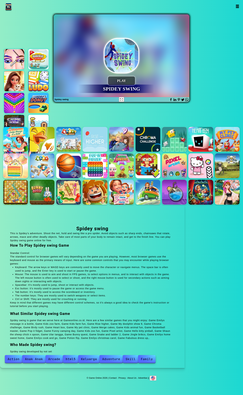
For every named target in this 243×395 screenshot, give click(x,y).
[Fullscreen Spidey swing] (121, 99)
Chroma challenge (148, 139)
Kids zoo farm (42, 139)
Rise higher (95, 139)
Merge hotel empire (14, 81)
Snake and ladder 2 (68, 192)
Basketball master (68, 165)
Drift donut (38, 103)
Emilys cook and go (148, 192)
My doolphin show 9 (121, 139)
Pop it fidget (95, 165)
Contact (113, 377)
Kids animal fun (42, 165)
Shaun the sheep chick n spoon (227, 165)
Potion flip (174, 192)
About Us (131, 377)
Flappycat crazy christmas (38, 59)
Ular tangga (15, 192)
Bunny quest (42, 192)
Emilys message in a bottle (15, 139)
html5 (71, 359)
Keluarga (89, 359)
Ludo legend (38, 81)
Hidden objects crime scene (14, 125)
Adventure (111, 359)
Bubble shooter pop (14, 103)
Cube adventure (38, 125)
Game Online (19, 6)
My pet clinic (227, 139)
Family (147, 359)
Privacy (122, 377)
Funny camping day (121, 165)
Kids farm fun (68, 139)
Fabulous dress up (227, 192)
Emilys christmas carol (200, 192)
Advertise (142, 377)
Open (237, 6)
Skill (131, 359)
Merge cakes (15, 165)
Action (14, 359)
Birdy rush (174, 139)
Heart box (200, 139)
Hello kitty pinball (200, 165)
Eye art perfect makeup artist (14, 59)
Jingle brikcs (95, 192)
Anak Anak (34, 359)
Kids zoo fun (148, 165)
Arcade (54, 359)
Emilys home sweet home (121, 192)
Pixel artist (174, 165)
